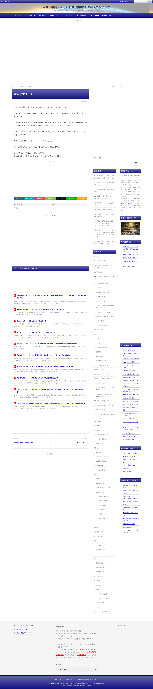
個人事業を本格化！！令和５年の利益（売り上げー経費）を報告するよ (104, 177)
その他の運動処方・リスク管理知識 (105, 389)
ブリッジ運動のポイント (130, 465)
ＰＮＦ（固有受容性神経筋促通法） (105, 306)
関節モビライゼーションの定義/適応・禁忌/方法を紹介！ (130, 249)
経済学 (98, 585)
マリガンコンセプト (102, 296)
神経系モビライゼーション (130, 266)
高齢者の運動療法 (101, 461)
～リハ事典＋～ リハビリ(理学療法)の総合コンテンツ (76, 7)
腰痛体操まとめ (127, 471)
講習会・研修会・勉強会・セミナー (104, 405)
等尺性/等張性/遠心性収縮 (130, 401)
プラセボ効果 (102, 505)
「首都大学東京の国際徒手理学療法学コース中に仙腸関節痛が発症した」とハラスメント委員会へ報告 (51, 403)
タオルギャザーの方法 (129, 468)
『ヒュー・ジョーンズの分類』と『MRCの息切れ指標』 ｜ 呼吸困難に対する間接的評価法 (47, 344)
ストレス (96, 523)
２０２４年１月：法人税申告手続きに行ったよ (104, 184)
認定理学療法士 (98, 272)
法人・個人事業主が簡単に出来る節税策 (104, 190)
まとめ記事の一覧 (30, 15)
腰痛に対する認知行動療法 (130, 436)
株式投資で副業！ (104, 594)
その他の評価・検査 (102, 365)
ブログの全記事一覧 (69, 679)
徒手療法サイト (106, 15)
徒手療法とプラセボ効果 (130, 371)
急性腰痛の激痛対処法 (129, 398)
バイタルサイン (100, 383)
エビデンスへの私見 (100, 410)
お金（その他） (100, 603)
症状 (95, 474)
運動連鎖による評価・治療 (101, 401)
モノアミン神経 (98, 536)
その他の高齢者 (100, 470)
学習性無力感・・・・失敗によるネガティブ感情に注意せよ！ (37, 378)
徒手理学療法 (98, 288)
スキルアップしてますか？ (130, 395)
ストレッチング (100, 301)
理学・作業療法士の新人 (101, 283)
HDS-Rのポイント (128, 433)
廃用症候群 (99, 452)
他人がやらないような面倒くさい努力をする (31, 321)
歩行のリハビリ (98, 330)
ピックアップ (98, 607)
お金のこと (97, 581)
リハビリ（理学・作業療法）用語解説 (104, 416)
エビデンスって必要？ (129, 362)
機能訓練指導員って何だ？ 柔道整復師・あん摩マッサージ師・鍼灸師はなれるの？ (45, 366)
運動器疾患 (99, 563)
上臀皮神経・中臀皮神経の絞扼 (103, 209)
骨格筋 (98, 554)
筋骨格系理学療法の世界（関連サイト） (88, 679)
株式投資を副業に (82, 15)
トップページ (84, 649)
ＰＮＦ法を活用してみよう (130, 254)
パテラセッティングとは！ (130, 453)
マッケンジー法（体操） (103, 312)
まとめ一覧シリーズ (100, 261)
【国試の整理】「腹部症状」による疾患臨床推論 (104, 215)
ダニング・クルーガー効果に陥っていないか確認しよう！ (36, 332)
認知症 (98, 479)
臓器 (95, 541)
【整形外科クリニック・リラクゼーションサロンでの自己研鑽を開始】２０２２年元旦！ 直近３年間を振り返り (104, 233)
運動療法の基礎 (98, 369)
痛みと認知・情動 (104, 496)
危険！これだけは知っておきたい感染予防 (105, 395)
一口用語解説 (98, 421)
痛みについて (100, 492)
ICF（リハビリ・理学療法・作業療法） (104, 278)
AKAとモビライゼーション (130, 380)
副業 (97, 589)
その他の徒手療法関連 (102, 325)
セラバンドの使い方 (128, 419)
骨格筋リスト (54, 15)
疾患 (95, 558)
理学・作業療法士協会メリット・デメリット (104, 266)
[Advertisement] (76, 36)
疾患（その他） (100, 567)
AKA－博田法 (100, 321)
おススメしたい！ (99, 430)
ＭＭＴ (98, 343)
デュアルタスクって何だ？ (130, 404)
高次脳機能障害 (100, 483)
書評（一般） (100, 443)
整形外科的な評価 (101, 360)
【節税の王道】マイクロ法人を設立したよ (104, 204)
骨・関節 (98, 545)
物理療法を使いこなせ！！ (101, 374)
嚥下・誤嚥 (99, 465)
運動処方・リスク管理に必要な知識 (104, 378)
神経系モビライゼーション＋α (105, 316)
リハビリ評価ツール (102, 347)
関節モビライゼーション (103, 292)
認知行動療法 (102, 509)
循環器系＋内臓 (100, 549)
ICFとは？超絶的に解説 (129, 350)
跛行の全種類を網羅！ (129, 439)
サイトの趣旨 (81, 655)
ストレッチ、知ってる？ (130, 258)
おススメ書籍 (95, 15)
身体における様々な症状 (103, 487)
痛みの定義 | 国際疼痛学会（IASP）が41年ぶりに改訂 (102, 197)
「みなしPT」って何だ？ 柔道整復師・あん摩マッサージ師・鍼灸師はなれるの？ (44, 355)
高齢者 (96, 448)
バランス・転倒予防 (102, 457)
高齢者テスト (100, 352)
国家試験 (96, 426)
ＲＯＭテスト (100, 338)
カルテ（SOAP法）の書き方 (131, 359)
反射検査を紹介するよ (129, 524)
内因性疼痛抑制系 (104, 501)
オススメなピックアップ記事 (23, 625)
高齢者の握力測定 (128, 527)
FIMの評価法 (100, 356)
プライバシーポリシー (67, 15)
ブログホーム (17, 15)
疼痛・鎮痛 (102, 518)
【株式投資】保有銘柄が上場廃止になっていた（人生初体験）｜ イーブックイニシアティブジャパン (104, 223)
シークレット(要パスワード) (102, 612)
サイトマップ (129, 1)
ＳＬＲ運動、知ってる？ (130, 456)
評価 (95, 334)
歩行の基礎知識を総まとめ (130, 374)
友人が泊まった (24, 94)
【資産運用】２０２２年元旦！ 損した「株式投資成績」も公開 (104, 243)
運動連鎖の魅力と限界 (129, 377)
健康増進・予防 (98, 532)
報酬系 (96, 527)
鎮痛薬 (100, 514)
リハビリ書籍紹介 (101, 439)
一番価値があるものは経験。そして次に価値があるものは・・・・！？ (40, 309)
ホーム (50, 453)
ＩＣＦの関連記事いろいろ (23, 633)
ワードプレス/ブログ (105, 598)
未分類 (85, 101)
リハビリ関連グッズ (102, 434)
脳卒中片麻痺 (100, 572)
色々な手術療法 (98, 576)
